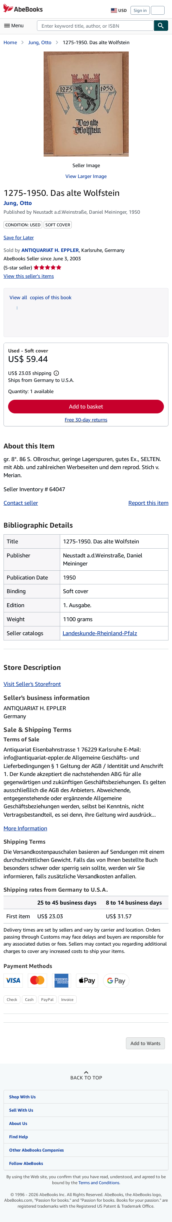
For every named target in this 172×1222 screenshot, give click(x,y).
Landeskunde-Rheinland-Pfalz (100, 633)
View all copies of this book (40, 297)
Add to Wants (145, 1043)
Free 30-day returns (86, 420)
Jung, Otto (39, 42)
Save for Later (19, 237)
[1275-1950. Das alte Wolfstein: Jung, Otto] (86, 104)
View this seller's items (29, 276)
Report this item (148, 502)
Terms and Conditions (98, 1182)
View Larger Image (86, 176)
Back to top (86, 1077)
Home (10, 42)
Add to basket (86, 406)
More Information (25, 828)
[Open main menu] (15, 25)
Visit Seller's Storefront (32, 683)
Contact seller (21, 502)
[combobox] (95, 25)
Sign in (140, 10)
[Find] (161, 25)
